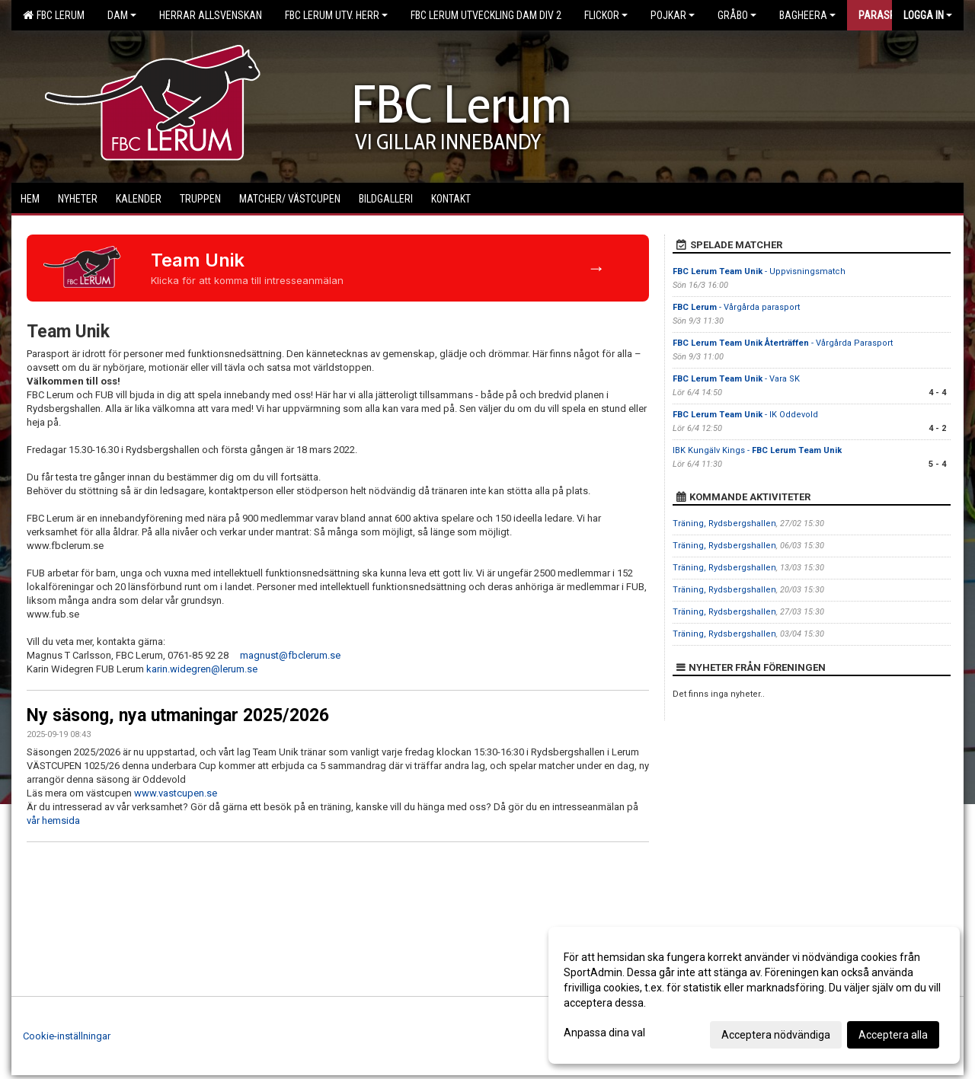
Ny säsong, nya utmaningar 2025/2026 (178, 715)
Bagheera (807, 15)
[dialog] (754, 995)
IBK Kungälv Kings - (757, 450)
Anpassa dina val (604, 1032)
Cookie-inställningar (66, 1036)
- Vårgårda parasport (736, 307)
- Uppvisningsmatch (759, 271)
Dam (121, 15)
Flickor (606, 15)
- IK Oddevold (745, 415)
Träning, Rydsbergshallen (724, 523)
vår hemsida (53, 820)
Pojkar (673, 15)
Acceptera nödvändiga (775, 1035)
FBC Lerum (54, 15)
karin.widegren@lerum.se (204, 669)
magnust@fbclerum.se (291, 655)
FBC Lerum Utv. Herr (336, 15)
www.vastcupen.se (176, 793)
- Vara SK (736, 379)
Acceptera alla (893, 1035)
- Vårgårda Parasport (783, 343)
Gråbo (737, 15)
